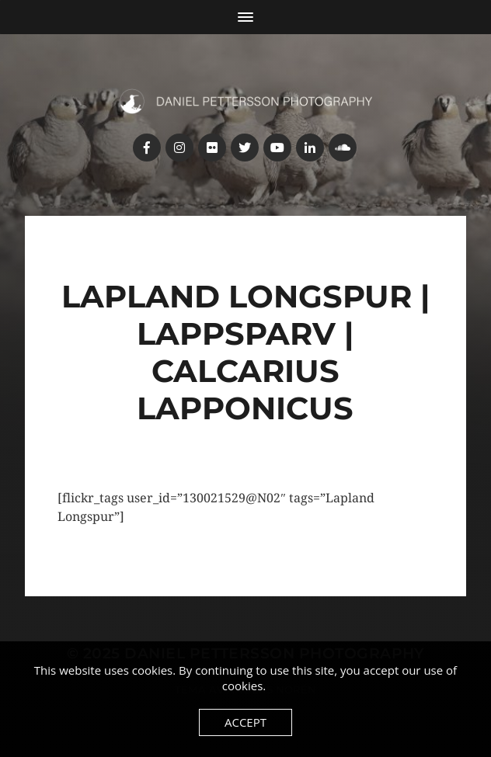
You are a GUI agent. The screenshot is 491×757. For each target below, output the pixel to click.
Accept (245, 722)
